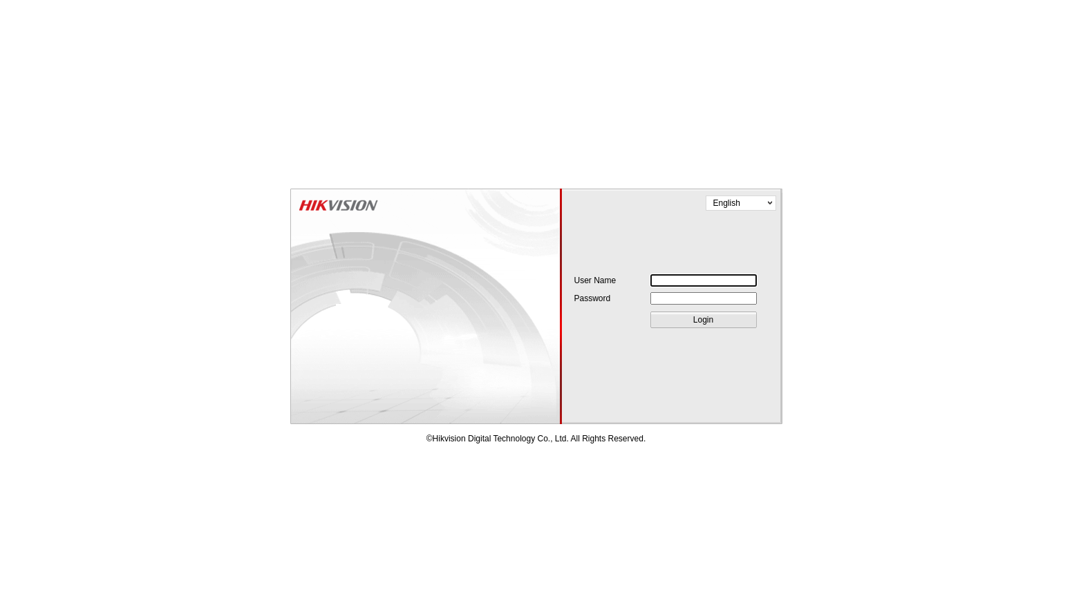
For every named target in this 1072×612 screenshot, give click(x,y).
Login (703, 320)
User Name (595, 280)
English (726, 203)
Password (592, 298)
